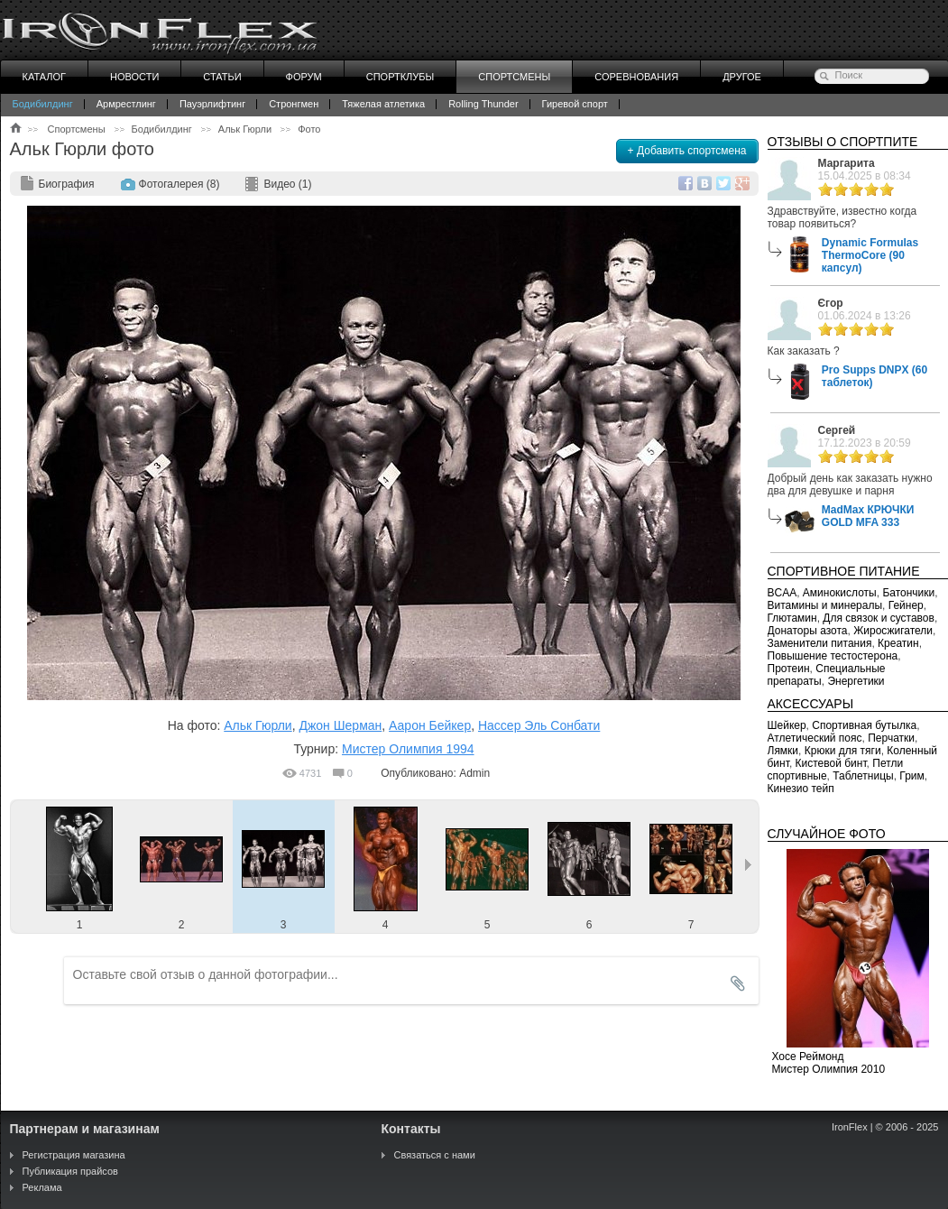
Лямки (783, 750)
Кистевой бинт (831, 763)
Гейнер (906, 605)
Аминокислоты (840, 592)
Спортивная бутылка (864, 725)
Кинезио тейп (801, 788)
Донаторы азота (808, 630)
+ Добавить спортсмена (687, 150)
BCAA (782, 592)
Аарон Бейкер (430, 725)
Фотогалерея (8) (179, 184)
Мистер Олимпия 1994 (408, 749)
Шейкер (787, 725)
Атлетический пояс (815, 738)
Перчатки (891, 738)
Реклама (42, 1187)
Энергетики (855, 681)
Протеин (789, 668)
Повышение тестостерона (833, 656)
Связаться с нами (434, 1154)
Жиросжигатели (893, 630)
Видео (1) (287, 184)
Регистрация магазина (74, 1154)
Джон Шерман (340, 725)
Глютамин (792, 618)
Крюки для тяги (843, 750)
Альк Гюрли (257, 725)
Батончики (908, 592)
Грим (911, 776)
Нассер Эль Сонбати (539, 725)
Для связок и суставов (878, 618)
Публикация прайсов (70, 1171)
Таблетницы (863, 776)
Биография (67, 184)
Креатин (898, 643)
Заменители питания (820, 643)
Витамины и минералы (825, 605)
